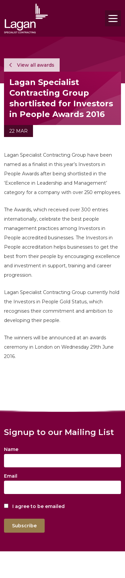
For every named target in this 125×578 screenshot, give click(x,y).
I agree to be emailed (38, 506)
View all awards (31, 65)
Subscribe (24, 526)
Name (11, 449)
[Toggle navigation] (113, 18)
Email (10, 476)
